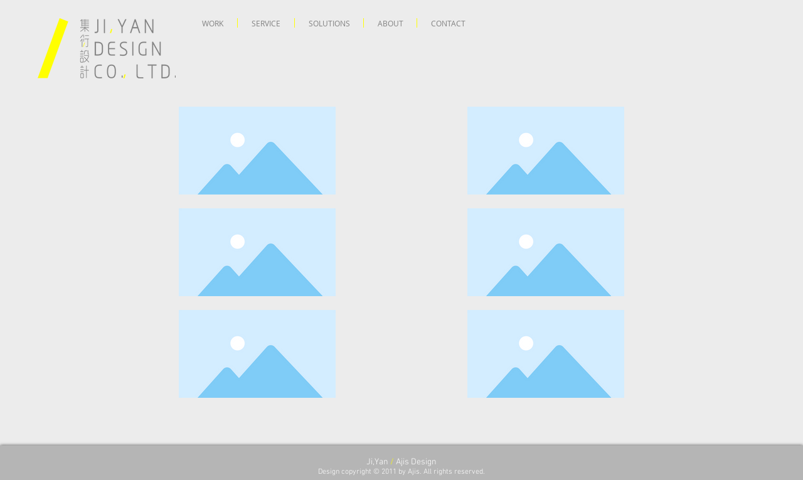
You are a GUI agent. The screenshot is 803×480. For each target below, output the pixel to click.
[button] (212, 23)
